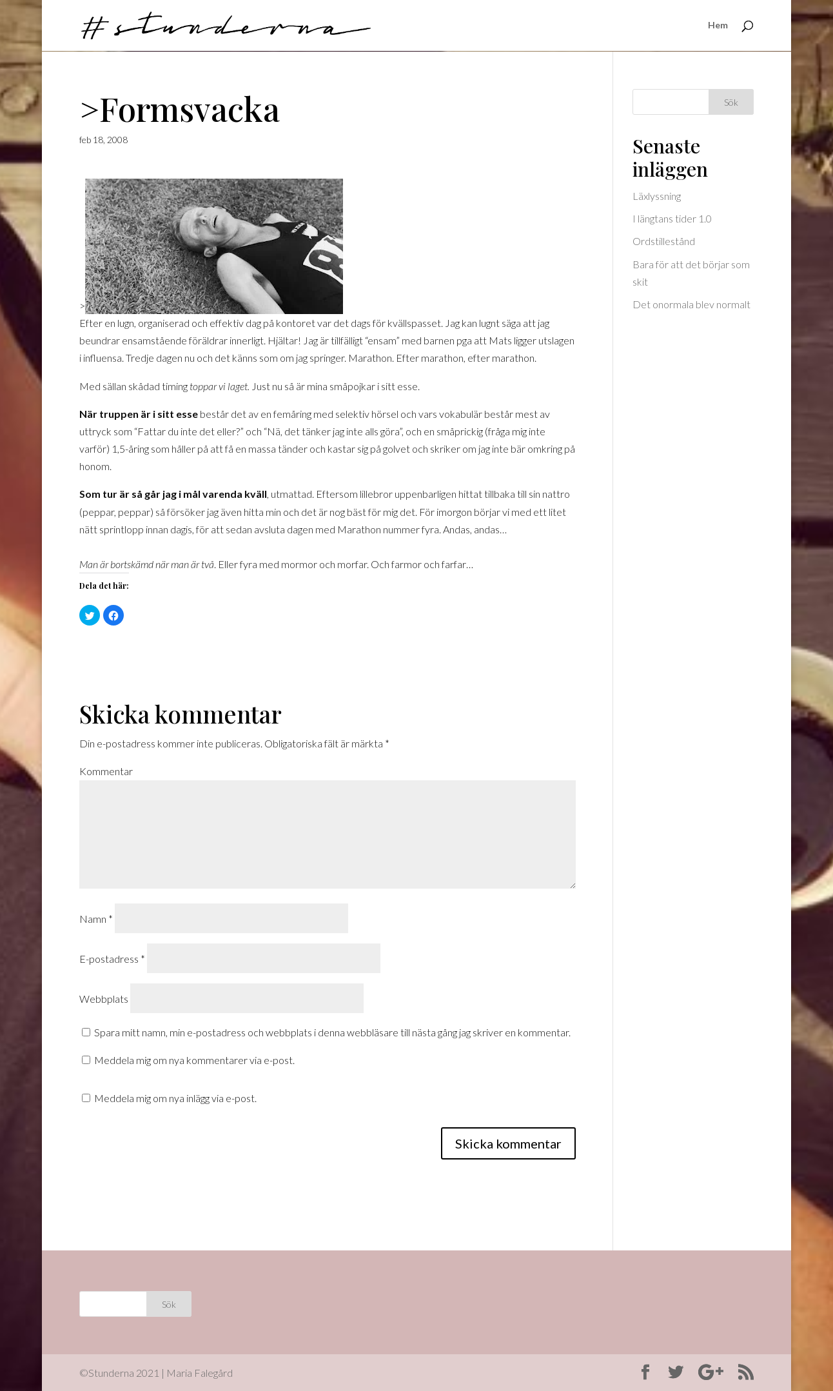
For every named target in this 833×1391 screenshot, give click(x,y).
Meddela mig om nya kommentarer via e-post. (194, 1060)
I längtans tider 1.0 (672, 218)
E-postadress (112, 958)
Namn (96, 919)
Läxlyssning (656, 196)
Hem (718, 26)
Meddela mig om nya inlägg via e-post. (175, 1098)
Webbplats (103, 998)
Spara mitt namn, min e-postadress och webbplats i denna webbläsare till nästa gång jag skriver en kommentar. (332, 1032)
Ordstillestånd (663, 241)
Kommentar (106, 771)
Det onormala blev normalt (691, 304)
